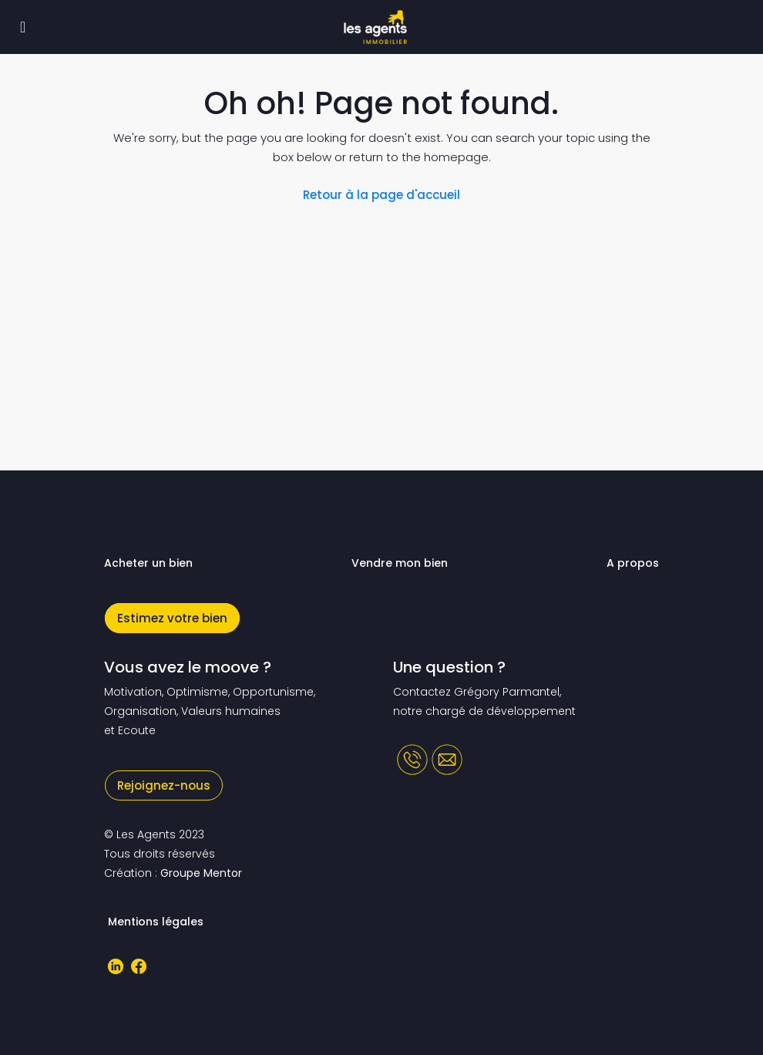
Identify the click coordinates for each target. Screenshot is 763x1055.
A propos (633, 563)
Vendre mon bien (399, 563)
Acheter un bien (148, 563)
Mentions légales (155, 921)
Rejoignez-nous (163, 785)
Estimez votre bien (172, 618)
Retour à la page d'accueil (381, 195)
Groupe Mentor (201, 873)
